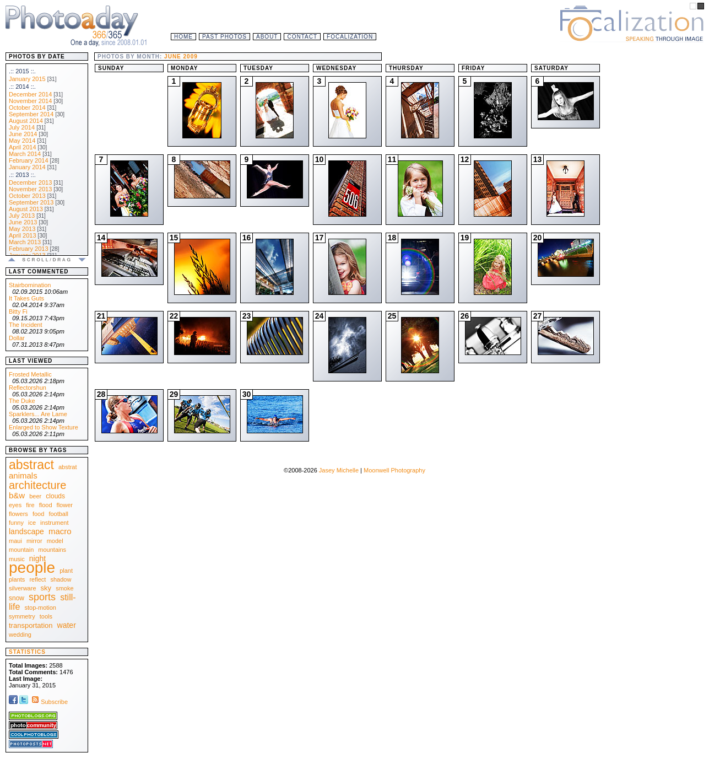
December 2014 (30, 94)
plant (66, 570)
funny (16, 522)
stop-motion (40, 607)
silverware (22, 588)
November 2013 (30, 189)
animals (23, 475)
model (55, 540)
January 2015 (27, 79)
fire (30, 505)
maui (15, 540)
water (66, 625)
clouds (55, 496)
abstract (31, 465)
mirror (34, 540)
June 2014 (23, 134)
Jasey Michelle (339, 470)
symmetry (22, 616)
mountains (52, 549)
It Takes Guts (26, 298)
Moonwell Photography (394, 470)
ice (32, 522)
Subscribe (49, 701)
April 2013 (22, 235)
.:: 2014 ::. (22, 86)
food (38, 513)
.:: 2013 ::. (22, 174)
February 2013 (28, 248)
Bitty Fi (18, 311)
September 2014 (31, 114)
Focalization (350, 37)
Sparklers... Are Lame (38, 414)
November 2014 (30, 101)
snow (16, 598)
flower (65, 505)
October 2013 (27, 195)
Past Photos (224, 37)
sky (46, 588)
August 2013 (26, 209)
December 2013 (30, 182)
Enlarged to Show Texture (43, 427)
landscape (26, 531)
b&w (17, 495)
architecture (38, 485)
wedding (20, 634)
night (37, 558)
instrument (54, 522)
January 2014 (27, 167)
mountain (21, 549)
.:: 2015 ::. (22, 71)
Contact (302, 37)
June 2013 (23, 222)
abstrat (67, 467)
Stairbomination (30, 285)
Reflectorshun (27, 387)
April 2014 (22, 147)
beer (35, 496)
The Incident (25, 324)
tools (46, 616)
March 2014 (25, 153)
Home (183, 37)
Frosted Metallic (30, 374)
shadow (60, 579)
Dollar (17, 338)
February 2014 (28, 160)
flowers (18, 513)
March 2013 (25, 242)
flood (45, 505)
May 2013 (22, 228)
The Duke (22, 400)
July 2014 (22, 127)
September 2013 (31, 202)
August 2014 (26, 120)
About (267, 37)
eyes (15, 505)
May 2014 (22, 140)
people (32, 567)
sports (42, 597)
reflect (37, 579)
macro (60, 531)
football (58, 513)
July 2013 (22, 215)
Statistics (27, 652)
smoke (64, 588)
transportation (31, 625)
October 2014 (27, 107)
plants (17, 579)
